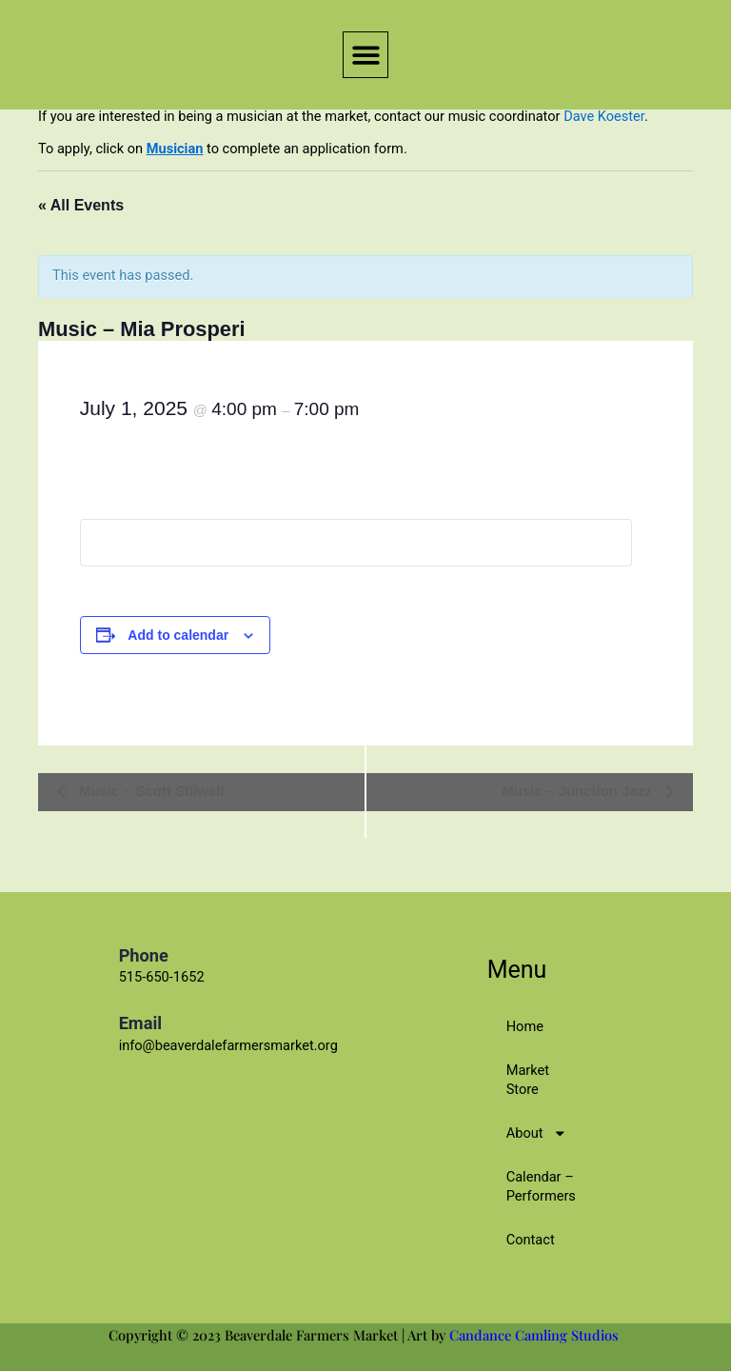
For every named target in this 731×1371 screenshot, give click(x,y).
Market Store (527, 1080)
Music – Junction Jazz (579, 791)
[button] (366, 54)
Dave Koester (603, 116)
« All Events (81, 205)
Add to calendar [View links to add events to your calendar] (178, 635)
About (536, 1133)
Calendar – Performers (541, 1186)
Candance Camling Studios (535, 1334)
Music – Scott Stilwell (150, 791)
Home (524, 1026)
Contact (530, 1239)
